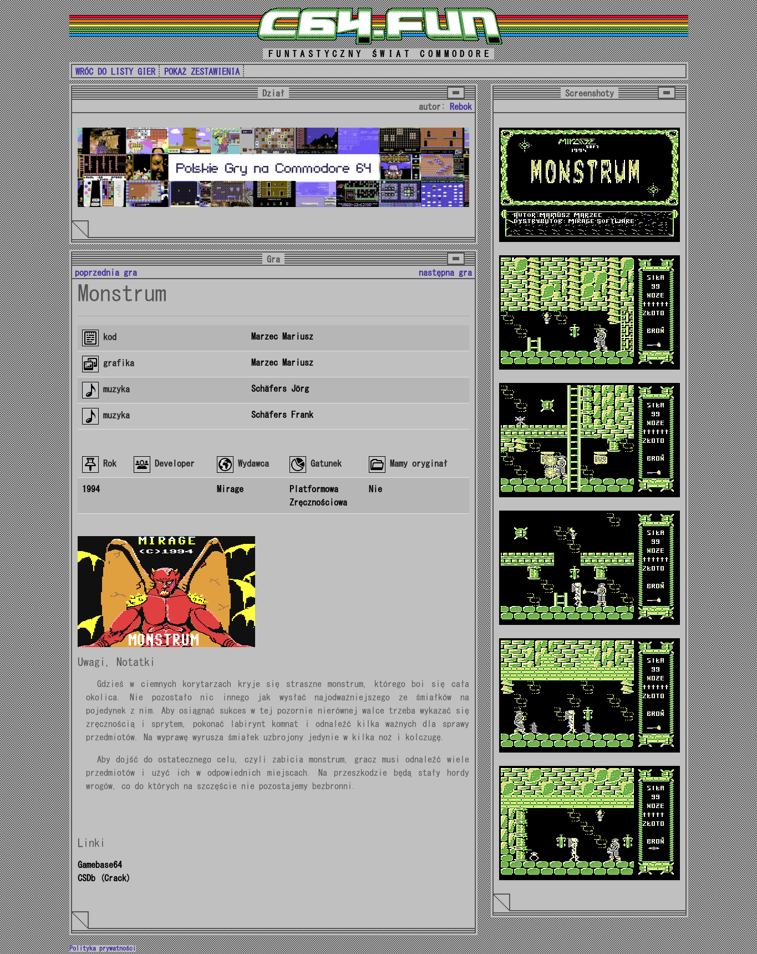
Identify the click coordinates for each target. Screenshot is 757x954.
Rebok (461, 106)
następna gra (445, 272)
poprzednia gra (106, 272)
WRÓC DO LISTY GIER (115, 71)
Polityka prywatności (102, 948)
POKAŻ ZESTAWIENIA (202, 71)
